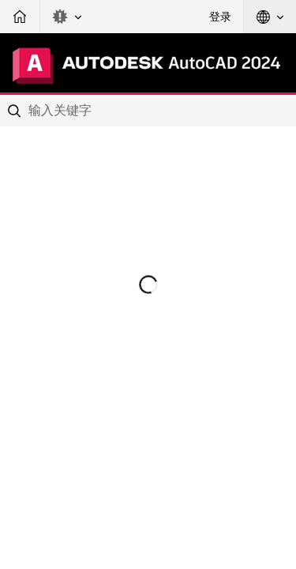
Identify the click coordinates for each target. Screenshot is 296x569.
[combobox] (148, 110)
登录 (220, 16)
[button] (67, 16)
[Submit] (16, 110)
